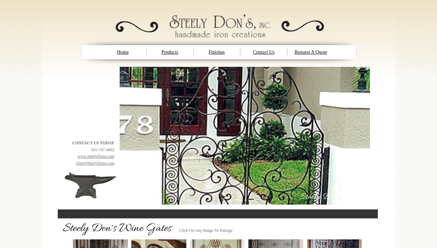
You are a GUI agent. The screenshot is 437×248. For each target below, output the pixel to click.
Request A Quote (311, 52)
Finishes (217, 52)
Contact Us (264, 52)
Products (169, 52)
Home (123, 52)
